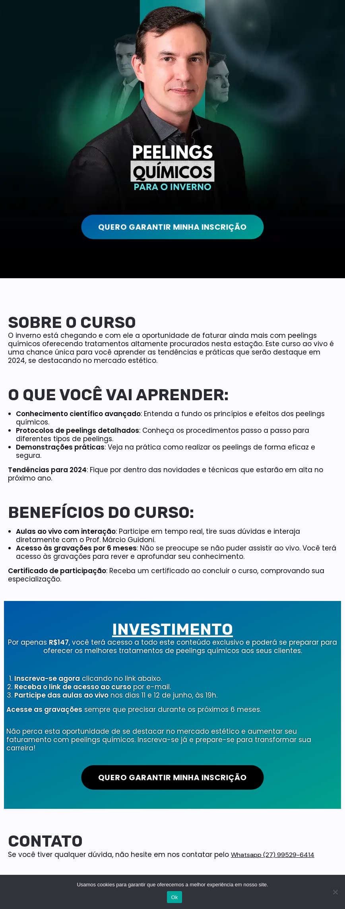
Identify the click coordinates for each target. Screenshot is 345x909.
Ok (174, 897)
